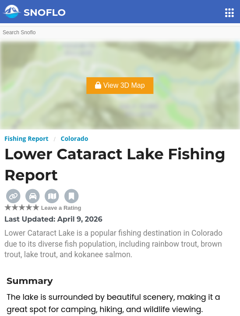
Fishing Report (26, 138)
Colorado (74, 138)
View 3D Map (120, 85)
